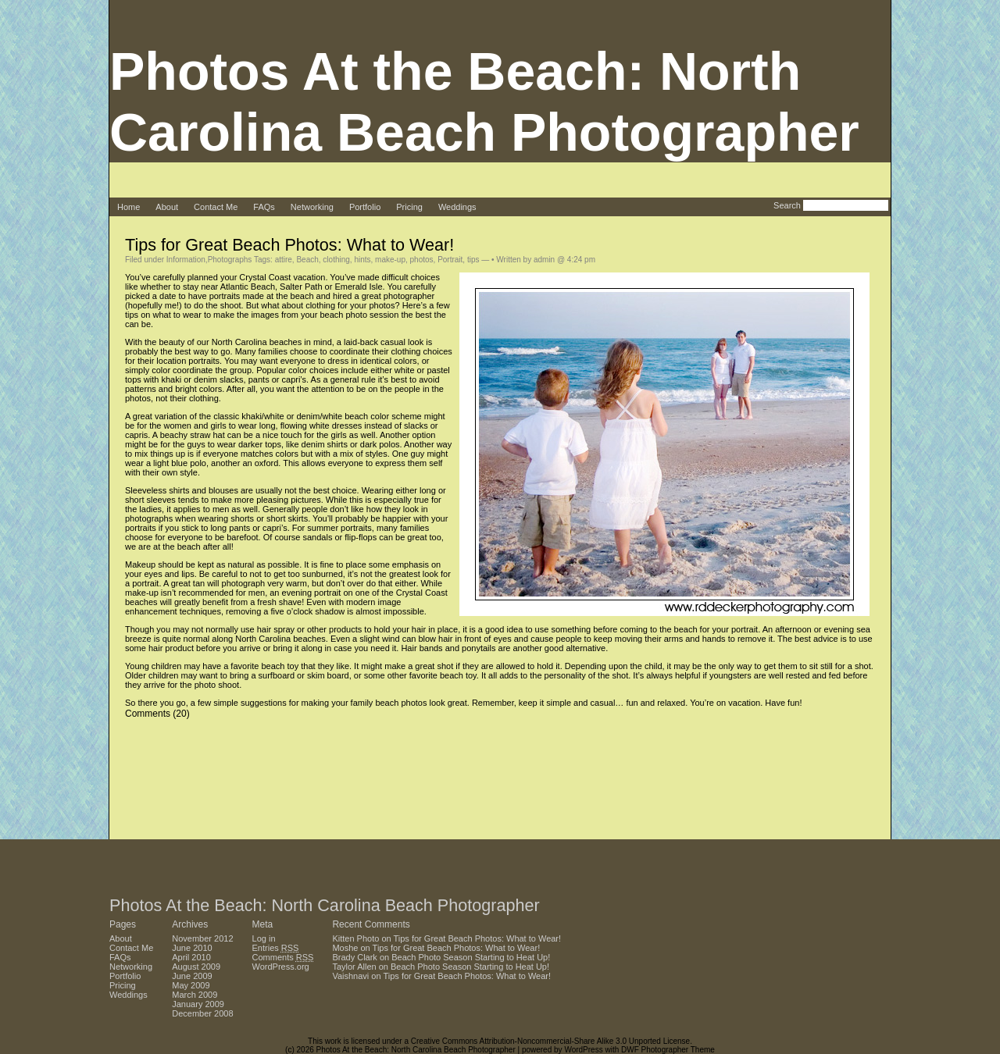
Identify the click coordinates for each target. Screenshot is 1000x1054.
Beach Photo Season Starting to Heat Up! (470, 957)
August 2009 (196, 966)
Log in (264, 938)
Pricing (409, 207)
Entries (275, 948)
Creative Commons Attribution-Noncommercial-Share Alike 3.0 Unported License (550, 1041)
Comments (283, 957)
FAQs (264, 207)
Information (185, 259)
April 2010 (191, 957)
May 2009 (190, 985)
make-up (390, 259)
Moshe (345, 948)
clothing (336, 259)
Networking (312, 207)
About (166, 207)
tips (473, 259)
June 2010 (192, 948)
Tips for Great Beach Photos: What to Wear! (289, 245)
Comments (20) (157, 713)
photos (422, 259)
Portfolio (364, 207)
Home (128, 207)
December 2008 (202, 1013)
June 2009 (192, 976)
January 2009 (198, 1004)
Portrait (450, 259)
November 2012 (202, 938)
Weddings (457, 207)
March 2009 (194, 994)
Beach (307, 259)
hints (362, 259)
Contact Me (216, 207)
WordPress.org (280, 966)
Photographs (230, 259)
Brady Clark (354, 957)
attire (283, 259)
